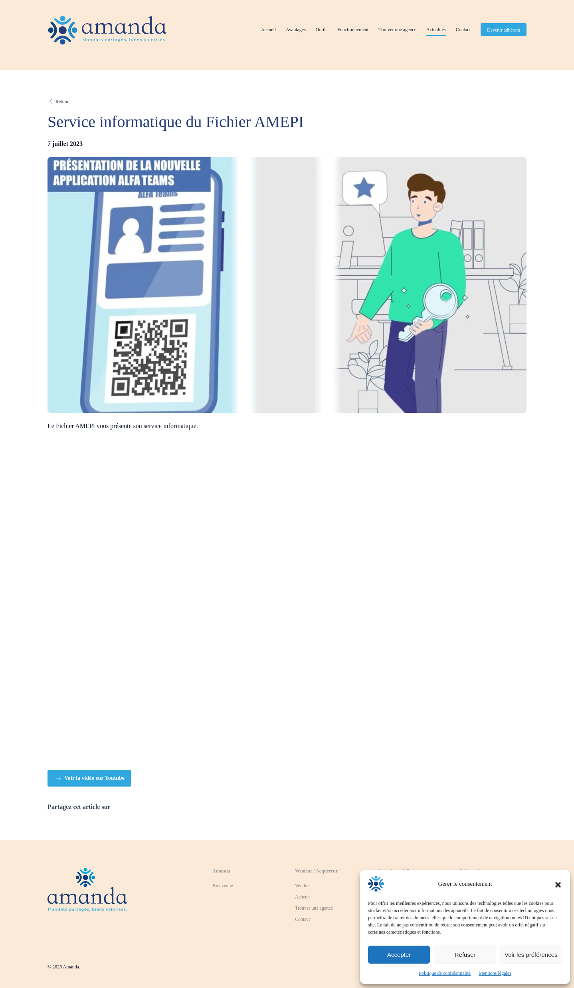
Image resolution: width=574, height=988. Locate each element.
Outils (321, 29)
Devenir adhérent (503, 30)
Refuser (465, 954)
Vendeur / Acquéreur (316, 871)
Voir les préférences (531, 954)
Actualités (436, 29)
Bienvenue (222, 885)
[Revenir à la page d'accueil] (87, 887)
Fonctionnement (352, 29)
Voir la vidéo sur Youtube (89, 778)
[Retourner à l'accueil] (107, 30)
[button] (558, 884)
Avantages (296, 29)
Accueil (268, 29)
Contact (463, 29)
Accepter (399, 954)
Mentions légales (495, 973)
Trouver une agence (397, 29)
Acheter (302, 897)
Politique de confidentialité (445, 973)
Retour (62, 101)
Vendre (302, 885)
